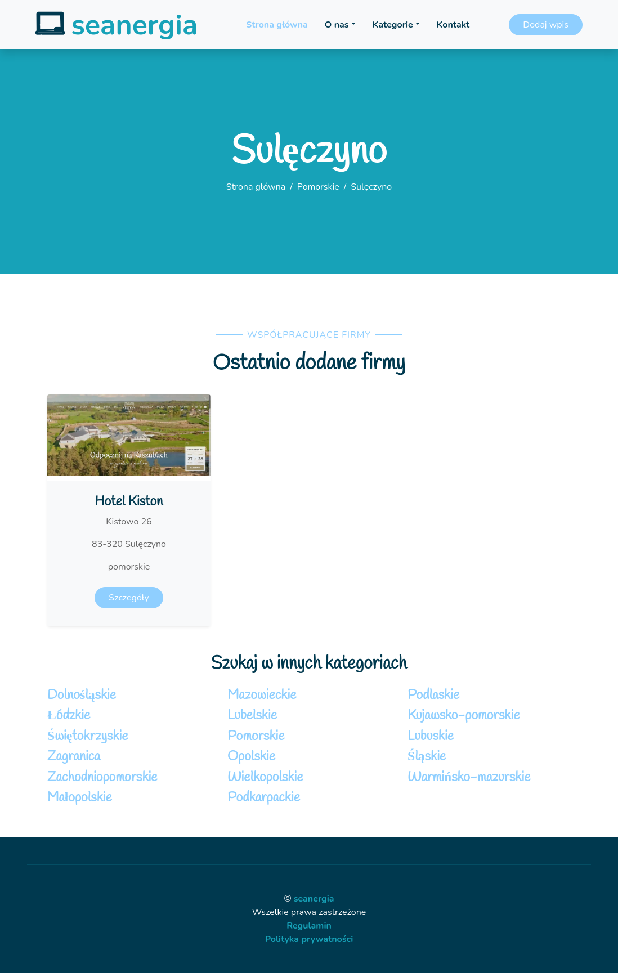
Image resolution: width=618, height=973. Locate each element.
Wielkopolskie (265, 777)
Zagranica (73, 756)
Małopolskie (79, 797)
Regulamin (309, 926)
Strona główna (276, 25)
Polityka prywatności (309, 939)
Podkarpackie (263, 797)
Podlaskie (433, 695)
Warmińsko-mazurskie (469, 777)
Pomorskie (318, 187)
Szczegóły (129, 597)
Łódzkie (68, 715)
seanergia (314, 899)
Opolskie (251, 756)
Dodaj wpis (545, 25)
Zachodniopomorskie (102, 777)
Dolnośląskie (81, 695)
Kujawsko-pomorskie (463, 715)
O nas (337, 25)
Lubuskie (430, 736)
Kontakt (453, 25)
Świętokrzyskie (87, 736)
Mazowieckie (261, 695)
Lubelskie (252, 715)
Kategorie (393, 25)
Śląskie (426, 756)
